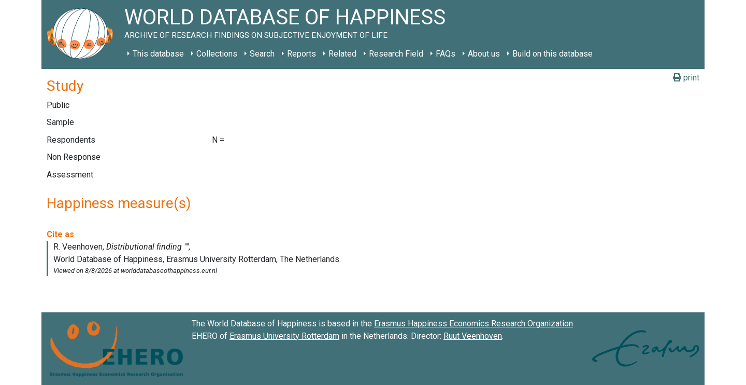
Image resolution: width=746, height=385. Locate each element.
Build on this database (552, 54)
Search (262, 54)
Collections (216, 54)
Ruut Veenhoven (472, 336)
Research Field (396, 54)
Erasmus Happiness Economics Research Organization (473, 323)
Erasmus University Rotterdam (284, 336)
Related (342, 54)
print (686, 77)
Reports (301, 54)
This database (158, 54)
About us (484, 54)
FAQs (445, 54)
